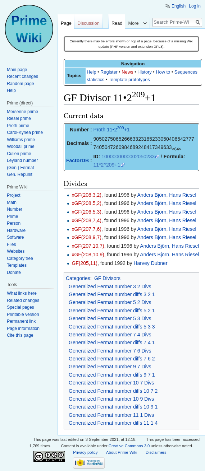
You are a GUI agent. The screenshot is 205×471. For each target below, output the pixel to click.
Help (91, 72)
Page (66, 23)
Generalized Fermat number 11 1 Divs (111, 415)
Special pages (20, 307)
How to (163, 72)
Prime (12, 216)
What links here (22, 293)
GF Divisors (107, 278)
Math (12, 202)
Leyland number (22, 160)
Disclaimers (156, 452)
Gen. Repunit (19, 174)
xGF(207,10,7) (88, 246)
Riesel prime (19, 118)
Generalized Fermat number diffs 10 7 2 (113, 391)
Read (117, 23)
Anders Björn (152, 195)
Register (109, 72)
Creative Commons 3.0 (129, 446)
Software (15, 237)
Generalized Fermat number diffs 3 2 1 (112, 294)
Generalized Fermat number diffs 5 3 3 (112, 327)
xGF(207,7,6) (86, 229)
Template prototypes (129, 79)
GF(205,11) (84, 263)
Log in (195, 6)
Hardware (16, 230)
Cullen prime (19, 153)
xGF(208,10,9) (88, 254)
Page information (23, 328)
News (127, 72)
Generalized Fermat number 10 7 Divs (111, 383)
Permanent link (21, 321)
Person (13, 223)
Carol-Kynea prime (25, 132)
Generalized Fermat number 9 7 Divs (110, 366)
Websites (15, 251)
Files (11, 244)
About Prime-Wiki (121, 452)
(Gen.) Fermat (20, 167)
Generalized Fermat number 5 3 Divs (110, 318)
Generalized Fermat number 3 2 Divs (110, 286)
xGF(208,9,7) (86, 237)
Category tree (20, 258)
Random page (20, 83)
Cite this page (20, 335)
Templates (17, 265)
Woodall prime (20, 146)
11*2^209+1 (107, 165)
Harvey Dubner (150, 263)
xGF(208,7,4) (86, 220)
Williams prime (21, 139)
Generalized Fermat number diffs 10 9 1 (113, 407)
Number (14, 209)
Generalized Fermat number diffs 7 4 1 (112, 342)
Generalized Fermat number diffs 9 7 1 (112, 375)
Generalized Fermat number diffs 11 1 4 (113, 423)
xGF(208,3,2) (86, 195)
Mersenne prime (22, 111)
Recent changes (22, 76)
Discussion (88, 23)
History (144, 72)
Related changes (23, 300)
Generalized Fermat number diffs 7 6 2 (112, 359)
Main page (17, 69)
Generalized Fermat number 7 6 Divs (110, 351)
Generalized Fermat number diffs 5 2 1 (112, 310)
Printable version (23, 314)
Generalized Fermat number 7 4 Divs (110, 334)
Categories (78, 278)
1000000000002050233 (128, 156)
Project (13, 195)
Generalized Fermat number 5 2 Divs (110, 302)
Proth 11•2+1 (112, 129)
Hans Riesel (182, 195)
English (179, 6)
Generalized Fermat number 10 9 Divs (111, 399)
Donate (14, 272)
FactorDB (77, 160)
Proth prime (18, 125)
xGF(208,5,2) (86, 203)
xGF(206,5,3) (86, 212)
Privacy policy (85, 452)
